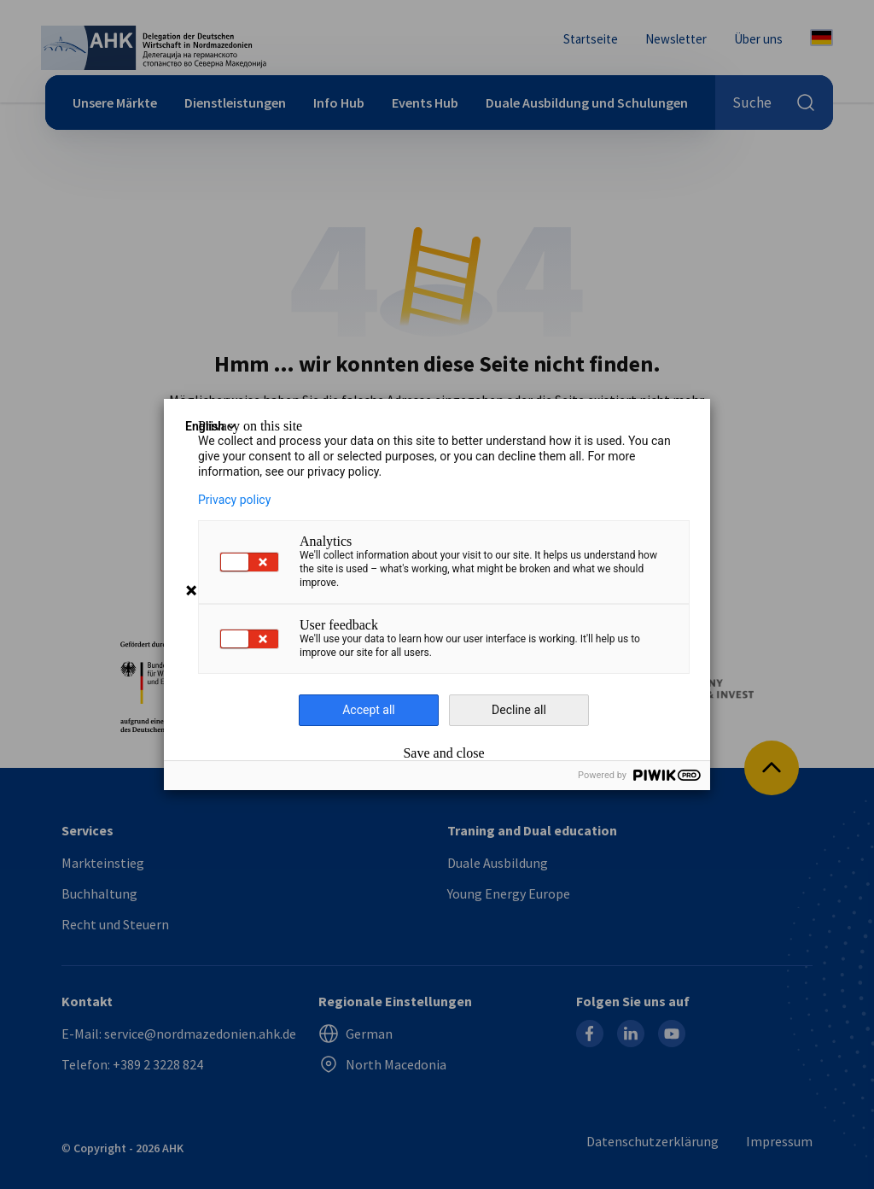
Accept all (368, 710)
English (211, 426)
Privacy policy (234, 500)
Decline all (519, 710)
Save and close (443, 753)
